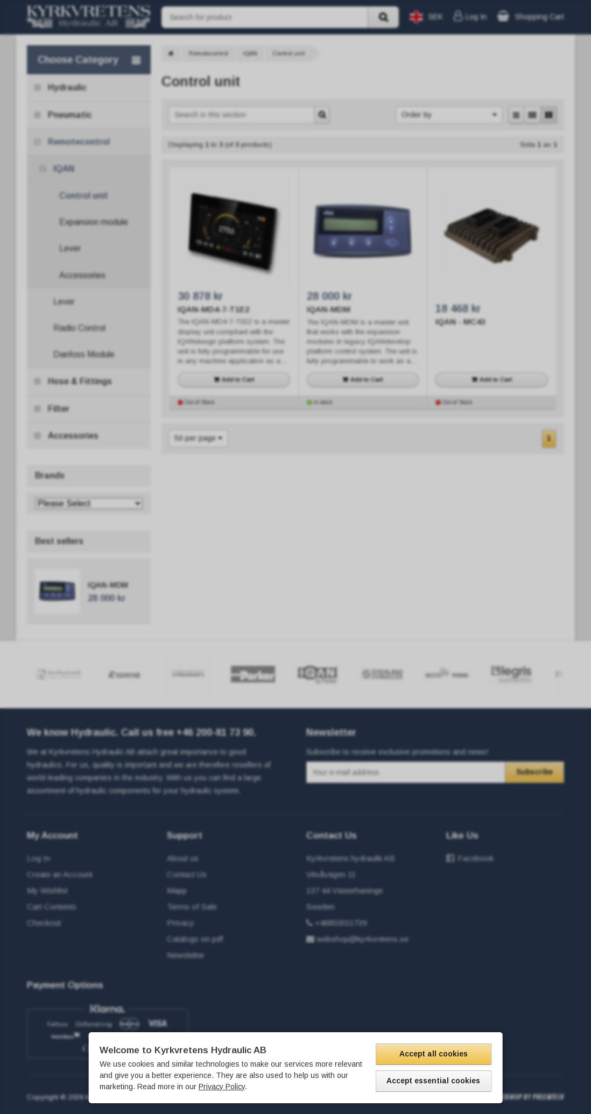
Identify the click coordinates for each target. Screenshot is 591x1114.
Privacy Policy (222, 1086)
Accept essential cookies (433, 1080)
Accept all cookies (433, 1053)
